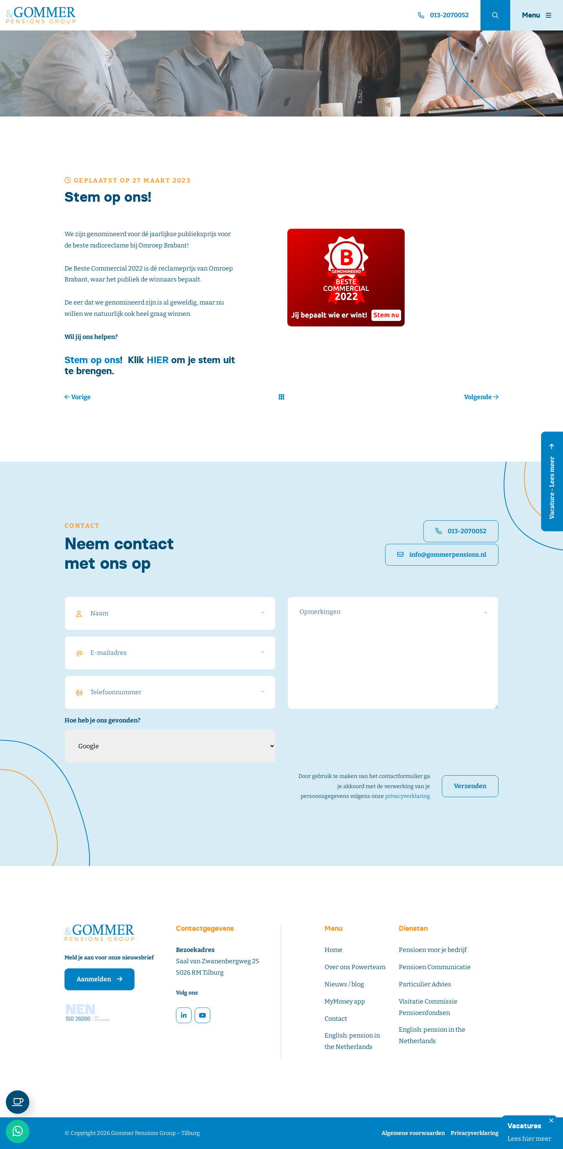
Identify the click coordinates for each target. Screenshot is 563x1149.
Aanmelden (99, 979)
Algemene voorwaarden (413, 1133)
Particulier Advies (425, 984)
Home (333, 950)
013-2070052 (461, 531)
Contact (336, 1018)
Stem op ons (92, 360)
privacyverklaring (407, 796)
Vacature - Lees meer (552, 481)
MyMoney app (345, 1001)
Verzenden (470, 786)
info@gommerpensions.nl (441, 554)
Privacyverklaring (474, 1133)
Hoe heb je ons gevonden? (102, 720)
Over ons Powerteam (355, 967)
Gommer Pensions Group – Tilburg (155, 1133)
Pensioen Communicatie (435, 967)
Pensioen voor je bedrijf (433, 950)
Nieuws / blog (344, 984)
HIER (158, 360)
